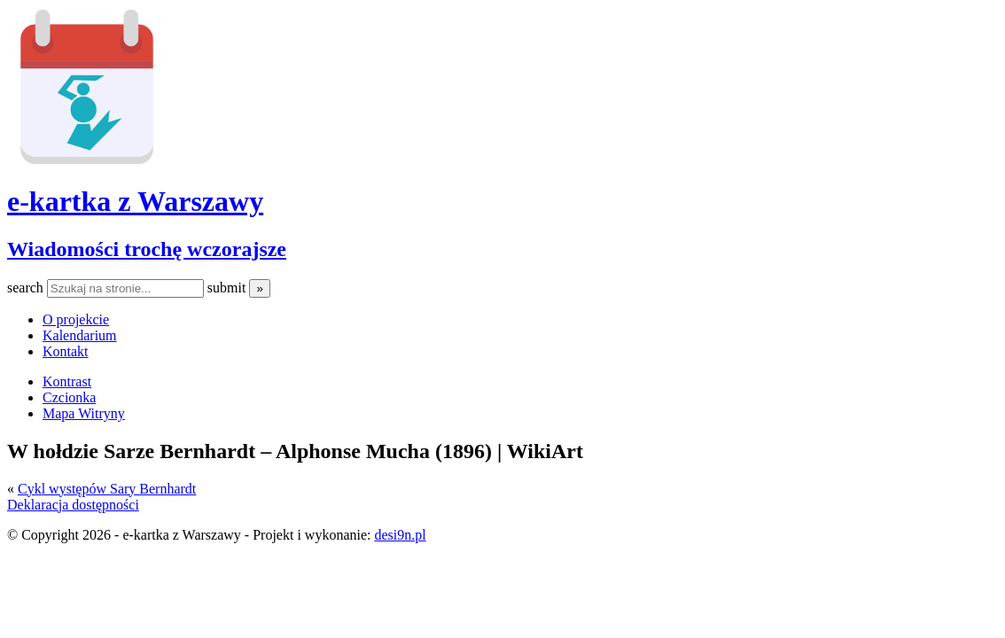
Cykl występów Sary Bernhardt (107, 488)
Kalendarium (80, 335)
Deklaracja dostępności (73, 504)
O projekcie (76, 319)
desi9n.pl (399, 534)
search (27, 287)
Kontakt (66, 351)
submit (228, 287)
